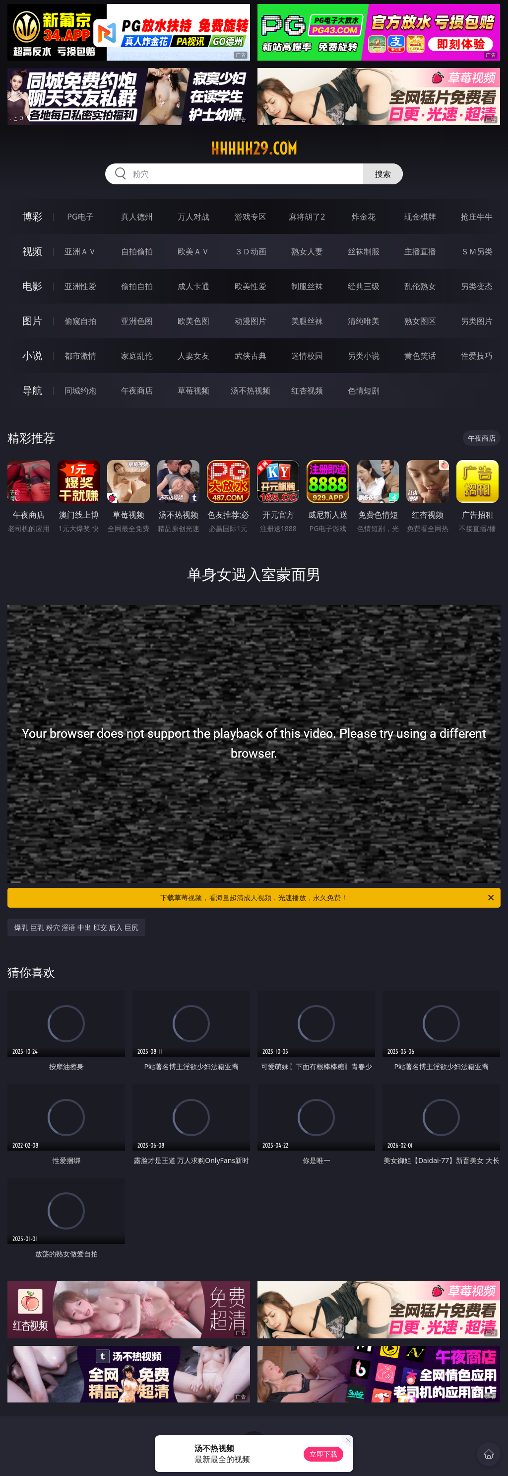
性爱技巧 (477, 355)
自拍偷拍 (137, 251)
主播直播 (420, 251)
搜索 (383, 173)
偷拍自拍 (137, 286)
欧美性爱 (250, 286)
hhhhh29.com (254, 148)
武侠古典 (250, 355)
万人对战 (193, 216)
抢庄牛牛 (477, 216)
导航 (32, 390)
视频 (32, 251)
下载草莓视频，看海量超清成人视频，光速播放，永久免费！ (328, 898)
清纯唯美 (364, 320)
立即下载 (323, 1454)
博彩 (32, 216)
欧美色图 (193, 320)
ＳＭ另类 (477, 251)
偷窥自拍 (80, 320)
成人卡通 (193, 286)
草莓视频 (193, 390)
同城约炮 (80, 390)
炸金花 (364, 216)
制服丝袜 (307, 286)
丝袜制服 (364, 251)
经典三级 (364, 286)
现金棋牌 (420, 216)
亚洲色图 (137, 320)
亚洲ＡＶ (80, 251)
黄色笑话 (420, 355)
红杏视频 (307, 390)
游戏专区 (250, 216)
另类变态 (477, 286)
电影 (32, 286)
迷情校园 (307, 355)
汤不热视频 (250, 390)
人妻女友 (193, 355)
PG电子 (80, 216)
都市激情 (80, 355)
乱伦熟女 (420, 286)
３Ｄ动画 (250, 251)
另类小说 (364, 355)
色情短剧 (364, 390)
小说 (32, 355)
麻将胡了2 (307, 216)
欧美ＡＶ (193, 251)
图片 (32, 320)
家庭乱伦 (137, 355)
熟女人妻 (307, 251)
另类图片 (477, 320)
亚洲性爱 (80, 286)
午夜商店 (137, 390)
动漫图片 (250, 320)
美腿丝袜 (307, 320)
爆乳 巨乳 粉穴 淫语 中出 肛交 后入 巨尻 (76, 927)
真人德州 (137, 216)
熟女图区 (420, 320)
